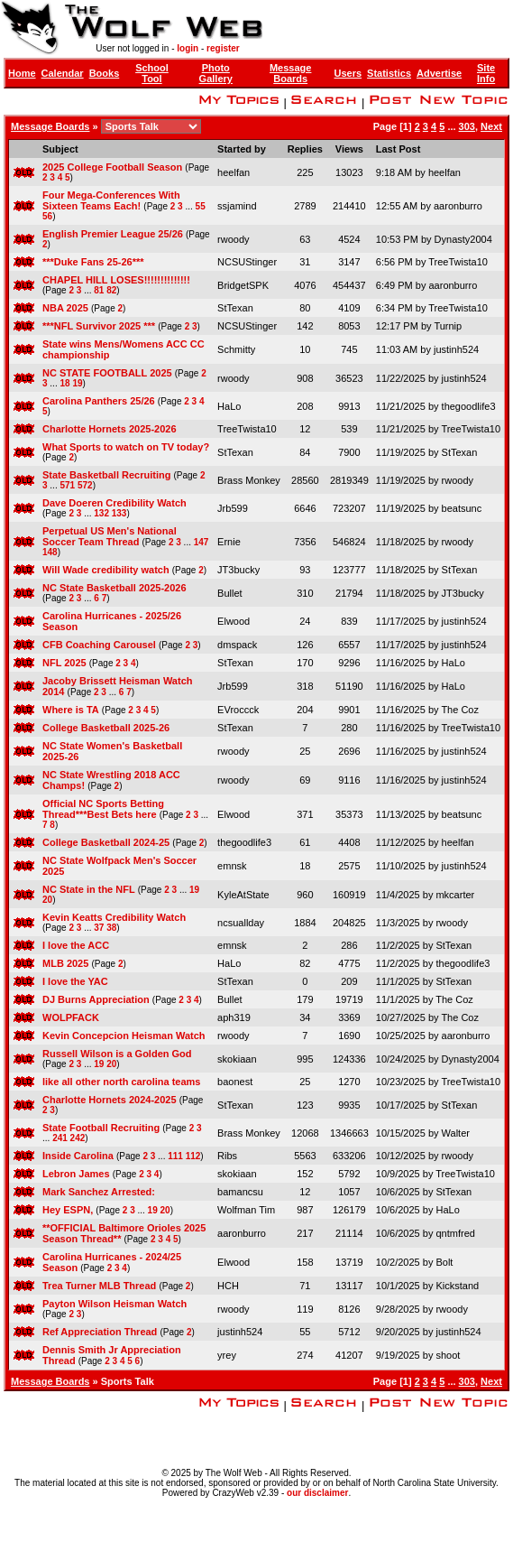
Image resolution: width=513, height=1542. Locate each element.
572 (85, 485)
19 (77, 383)
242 (78, 1138)
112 (193, 1156)
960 (305, 894)
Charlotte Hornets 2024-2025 (109, 1099)
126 (305, 644)
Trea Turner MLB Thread (99, 1285)
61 (304, 842)
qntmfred (454, 1233)
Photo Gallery (216, 73)
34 (304, 1017)
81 (99, 290)
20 (47, 900)
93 (304, 569)
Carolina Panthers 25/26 (98, 400)
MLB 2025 (65, 963)
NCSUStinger (247, 261)
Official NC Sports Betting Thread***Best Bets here (103, 809)
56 (47, 216)
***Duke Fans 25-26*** (93, 261)
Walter (456, 1133)
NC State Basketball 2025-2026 (114, 587)
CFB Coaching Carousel (99, 644)
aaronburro (458, 205)
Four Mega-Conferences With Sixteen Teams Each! (111, 200)
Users (348, 73)
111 (175, 1156)
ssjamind (236, 205)
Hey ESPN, (67, 1209)
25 (304, 751)
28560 (305, 480)
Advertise (439, 73)
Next (491, 126)
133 (119, 513)
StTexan (235, 307)
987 (305, 1209)
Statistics (389, 73)
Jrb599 (232, 508)
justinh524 (456, 349)
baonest (234, 1081)
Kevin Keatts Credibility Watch (114, 917)
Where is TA (70, 709)
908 (305, 378)
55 (201, 206)
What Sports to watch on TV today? (125, 446)
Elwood (233, 621)
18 (64, 383)
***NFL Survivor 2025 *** (98, 325)
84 (304, 452)
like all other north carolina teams (121, 1081)
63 (304, 239)
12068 (305, 1133)
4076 (305, 285)
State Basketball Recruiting (106, 474)
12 (304, 428)
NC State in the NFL (88, 889)
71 (304, 1285)
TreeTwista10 (458, 261)
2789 (305, 205)
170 (305, 662)
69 (304, 780)
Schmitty (236, 349)
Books (104, 73)
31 (304, 261)
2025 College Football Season (112, 167)
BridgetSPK (243, 285)
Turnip (448, 325)
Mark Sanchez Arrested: (98, 1191)
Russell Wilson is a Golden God (117, 1053)
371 (305, 814)
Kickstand (457, 1285)
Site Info (486, 73)
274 (305, 1355)
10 (304, 349)
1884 (305, 922)
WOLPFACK (70, 1017)
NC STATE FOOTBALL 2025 (107, 372)
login (187, 48)
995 (305, 1059)
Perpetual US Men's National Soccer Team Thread (109, 536)
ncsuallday (240, 922)
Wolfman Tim (246, 1209)
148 (50, 552)
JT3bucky (238, 569)
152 (305, 1173)
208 (305, 406)
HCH (228, 1285)
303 (467, 126)
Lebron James (76, 1173)
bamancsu (240, 1191)
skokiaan (236, 1059)
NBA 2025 (65, 307)
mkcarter (454, 894)
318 (305, 686)
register (223, 48)
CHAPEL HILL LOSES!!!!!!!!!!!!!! (116, 279)
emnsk (231, 865)
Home (22, 73)
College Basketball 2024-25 (105, 842)
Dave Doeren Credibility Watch (114, 502)
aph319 (234, 1017)
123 (305, 1105)
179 (305, 999)
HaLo (229, 406)
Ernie (229, 541)
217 (305, 1233)
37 (99, 928)
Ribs (227, 1155)
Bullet (230, 593)
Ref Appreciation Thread (99, 1331)
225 (305, 172)
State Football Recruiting (101, 1127)
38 (111, 928)
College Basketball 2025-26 (105, 727)
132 (101, 513)
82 (111, 290)
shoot (447, 1355)
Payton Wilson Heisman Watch (114, 1303)
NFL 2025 (64, 662)
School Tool (152, 73)
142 (305, 325)
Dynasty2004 (463, 239)
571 (67, 485)
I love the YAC (75, 981)
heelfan (233, 172)
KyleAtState (243, 894)
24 (304, 621)
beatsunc (462, 508)
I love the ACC (75, 945)
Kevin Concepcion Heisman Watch (124, 1035)
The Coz (460, 709)
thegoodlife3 (469, 406)
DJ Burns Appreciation (96, 999)
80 (304, 307)
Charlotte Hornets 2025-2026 (109, 428)
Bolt (444, 1262)
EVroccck (238, 709)
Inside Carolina (78, 1155)
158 (305, 1262)
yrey (226, 1355)
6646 (305, 508)
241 (60, 1138)
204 (305, 709)
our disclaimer (317, 1493)
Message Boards (290, 73)
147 (201, 542)
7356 (305, 541)
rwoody (233, 239)
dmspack (237, 644)
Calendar (62, 73)
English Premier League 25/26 (112, 233)
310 (305, 593)
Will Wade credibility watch (105, 569)
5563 (305, 1155)
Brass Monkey (248, 480)
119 (305, 1309)
